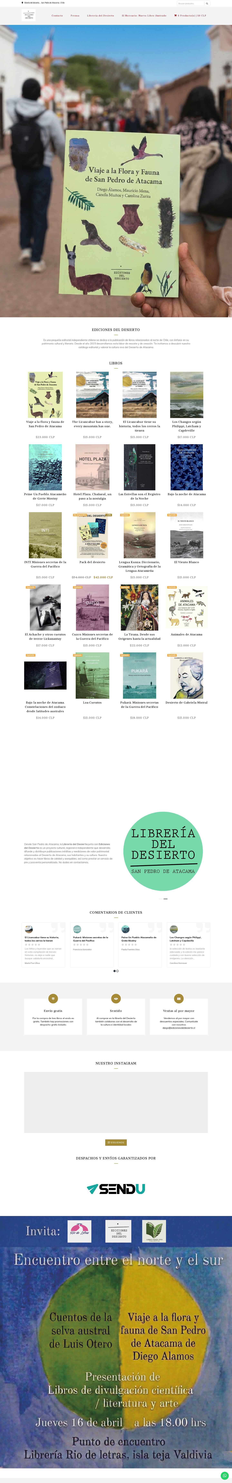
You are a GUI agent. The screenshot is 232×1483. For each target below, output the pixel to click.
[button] (114, 903)
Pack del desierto (92, 562)
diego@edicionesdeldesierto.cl (184, 1439)
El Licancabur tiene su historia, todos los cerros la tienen (139, 426)
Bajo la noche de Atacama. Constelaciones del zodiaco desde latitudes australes (45, 707)
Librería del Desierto (100, 15)
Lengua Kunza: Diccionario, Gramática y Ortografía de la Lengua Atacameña (139, 566)
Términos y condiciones (82, 1430)
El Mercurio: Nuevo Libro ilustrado (144, 15)
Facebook (173, 1445)
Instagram (174, 1451)
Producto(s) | (190, 15)
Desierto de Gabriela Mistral (187, 702)
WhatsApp (174, 1456)
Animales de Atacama (186, 634)
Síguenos (116, 1074)
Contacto (57, 15)
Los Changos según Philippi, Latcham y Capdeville (186, 426)
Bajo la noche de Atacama (187, 494)
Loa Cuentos (92, 702)
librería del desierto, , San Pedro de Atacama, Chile (44, 3)
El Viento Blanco (186, 562)
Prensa (75, 15)
